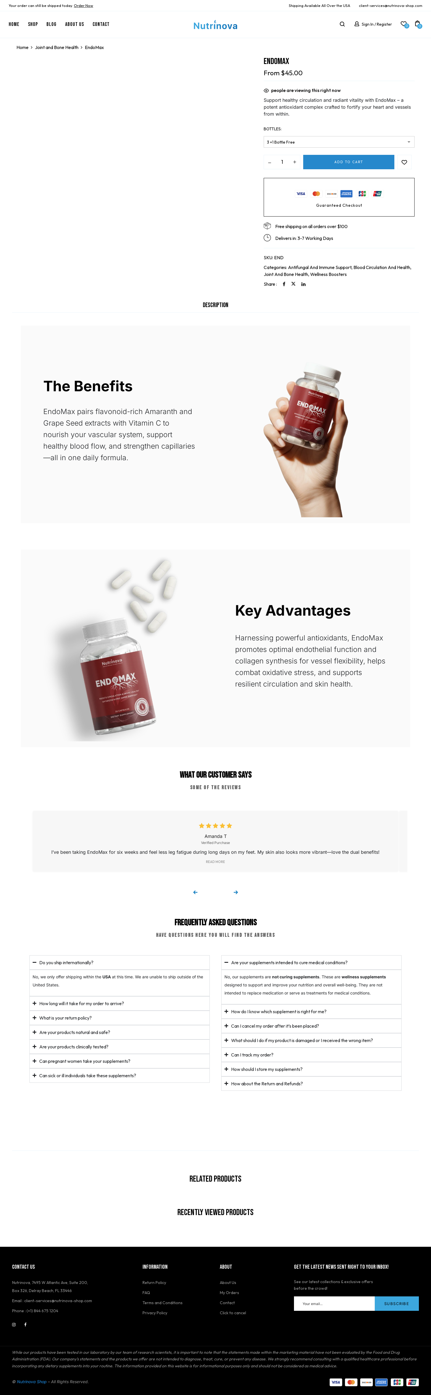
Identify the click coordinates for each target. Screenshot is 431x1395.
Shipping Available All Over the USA (319, 5)
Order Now (83, 5)
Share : (270, 284)
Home (22, 47)
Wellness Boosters (328, 274)
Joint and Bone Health (56, 47)
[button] (417, 24)
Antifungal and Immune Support (319, 267)
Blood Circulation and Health (381, 267)
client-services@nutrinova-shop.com (390, 5)
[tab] (215, 306)
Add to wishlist (404, 162)
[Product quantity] (282, 161)
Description (215, 305)
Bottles (272, 128)
